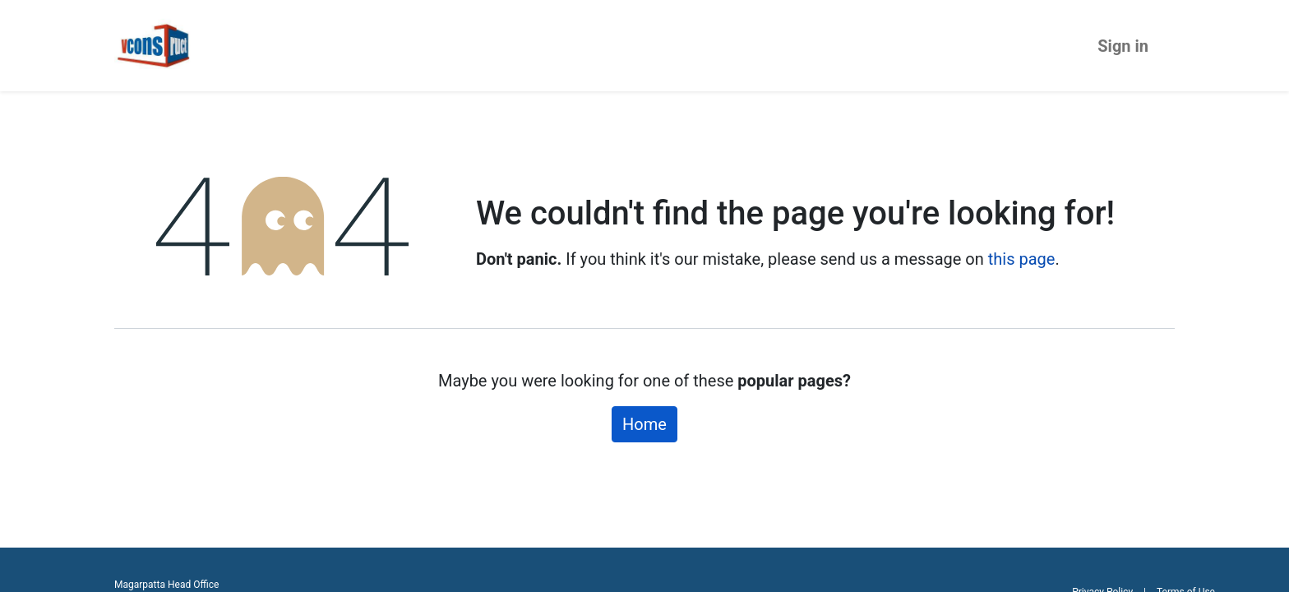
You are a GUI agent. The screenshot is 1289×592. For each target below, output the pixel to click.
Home (644, 424)
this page (1022, 259)
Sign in (1122, 46)
